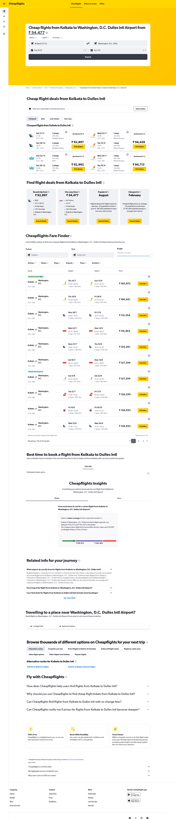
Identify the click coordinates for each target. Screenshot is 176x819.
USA (50, 88)
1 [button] (137, 417)
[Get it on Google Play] (141, 770)
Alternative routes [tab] (40, 625)
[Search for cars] (4, 21)
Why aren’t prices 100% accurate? (93, 751)
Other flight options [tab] (40, 630)
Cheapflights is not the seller (93, 742)
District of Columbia (61, 88)
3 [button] (147, 417)
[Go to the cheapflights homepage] (18, 4)
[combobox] (37, 37)
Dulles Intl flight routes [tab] (114, 625)
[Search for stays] (4, 16)
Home (32, 88)
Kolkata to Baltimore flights (42, 642)
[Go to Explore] (4, 26)
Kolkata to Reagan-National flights (85, 642)
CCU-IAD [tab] (92, 442)
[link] (45, 221)
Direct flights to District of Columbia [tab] (86, 625)
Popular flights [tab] (85, 630)
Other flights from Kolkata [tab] (64, 630)
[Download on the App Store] (141, 776)
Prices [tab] (61, 474)
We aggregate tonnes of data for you (93, 746)
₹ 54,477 (41, 32)
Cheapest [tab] (36, 119)
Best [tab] (47, 119)
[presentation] (51, 33)
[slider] (155, 255)
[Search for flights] (4, 11)
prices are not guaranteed (80, 735)
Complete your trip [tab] (59, 625)
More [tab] (123, 474)
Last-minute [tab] (58, 119)
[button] (4, 3)
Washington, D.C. (75, 88)
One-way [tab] (72, 119)
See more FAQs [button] (74, 574)
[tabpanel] (92, 504)
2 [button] (142, 417)
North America (41, 88)
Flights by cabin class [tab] (136, 625)
